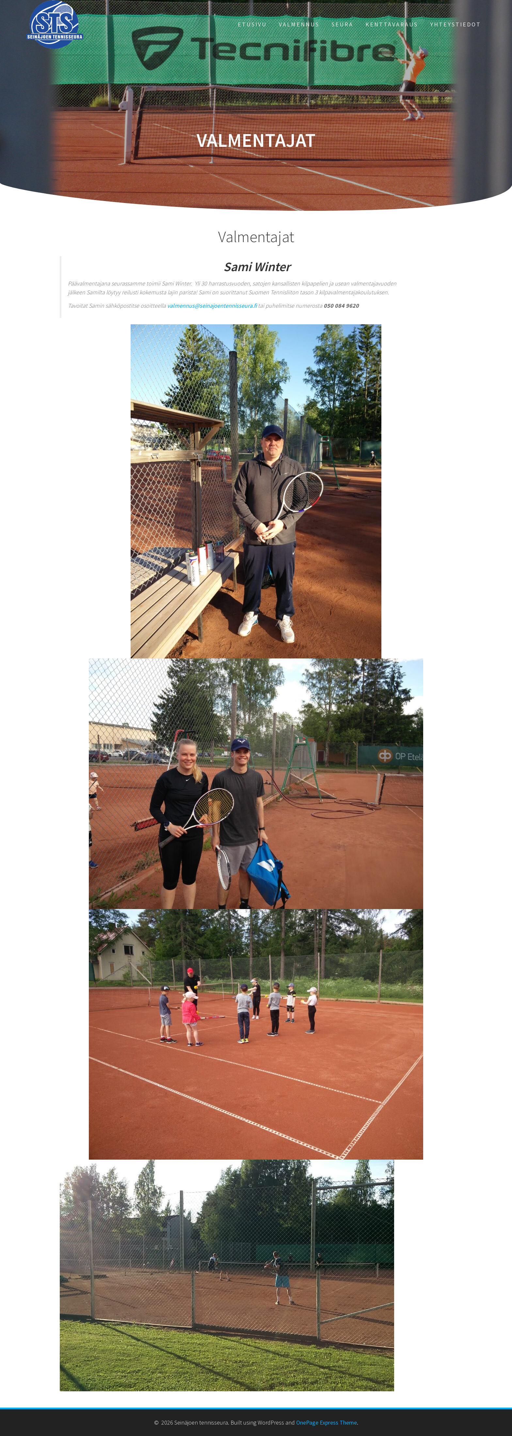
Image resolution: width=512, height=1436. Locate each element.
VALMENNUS (299, 24)
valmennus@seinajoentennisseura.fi (212, 305)
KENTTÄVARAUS (391, 24)
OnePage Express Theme (326, 1422)
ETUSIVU (252, 24)
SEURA (342, 24)
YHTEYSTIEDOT (455, 24)
